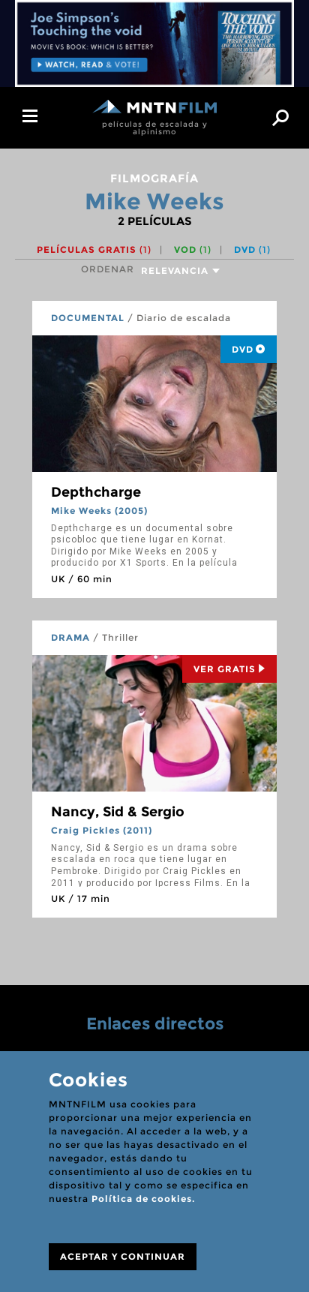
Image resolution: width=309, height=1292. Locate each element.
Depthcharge (96, 492)
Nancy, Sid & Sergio (117, 812)
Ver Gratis (230, 669)
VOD (193, 249)
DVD (252, 249)
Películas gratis (94, 249)
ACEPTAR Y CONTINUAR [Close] (122, 1256)
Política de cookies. (143, 1198)
